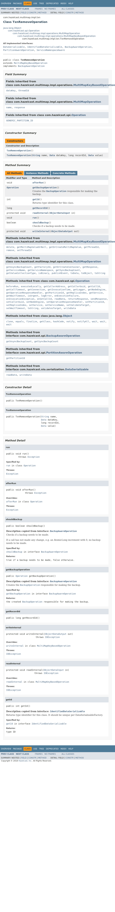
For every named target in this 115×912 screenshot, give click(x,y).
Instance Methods (37, 173)
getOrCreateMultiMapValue (65, 247)
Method (42, 13)
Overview (6, 3)
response (19, 107)
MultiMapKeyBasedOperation (30, 63)
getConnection (36, 289)
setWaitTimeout (15, 308)
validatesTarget (51, 308)
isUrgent (33, 295)
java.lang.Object (12, 28)
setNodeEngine (35, 302)
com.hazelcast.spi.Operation (24, 30)
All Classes (68, 9)
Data (52, 155)
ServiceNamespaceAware (51, 50)
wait (94, 321)
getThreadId (91, 247)
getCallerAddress (54, 286)
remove (10, 250)
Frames (39, 9)
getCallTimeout (15, 289)
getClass (45, 321)
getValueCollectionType (21, 273)
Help (70, 3)
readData (59, 299)
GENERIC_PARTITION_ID (19, 120)
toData (75, 273)
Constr (32, 13)
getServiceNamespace (40, 270)
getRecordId (40, 208)
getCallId (94, 286)
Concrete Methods (64, 173)
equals (20, 321)
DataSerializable (14, 47)
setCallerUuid (15, 302)
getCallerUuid (76, 286)
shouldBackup (41, 222)
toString (100, 273)
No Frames (50, 9)
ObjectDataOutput (62, 231)
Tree (41, 3)
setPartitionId (94, 302)
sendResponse (99, 299)
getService (96, 292)
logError (46, 295)
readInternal (41, 213)
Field (23, 13)
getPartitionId (54, 292)
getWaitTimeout (15, 295)
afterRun (38, 182)
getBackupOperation (45, 187)
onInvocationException (20, 299)
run (35, 217)
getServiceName (15, 270)
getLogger (79, 289)
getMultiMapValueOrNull (31, 247)
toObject (86, 273)
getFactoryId (42, 267)
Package (17, 3)
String (36, 155)
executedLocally (31, 286)
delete (10, 247)
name (9, 107)
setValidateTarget (77, 305)
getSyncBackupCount (68, 270)
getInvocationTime (59, 289)
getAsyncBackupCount (19, 267)
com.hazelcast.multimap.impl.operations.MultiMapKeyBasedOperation (56, 36)
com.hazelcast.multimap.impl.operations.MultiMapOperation (46, 33)
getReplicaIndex (76, 292)
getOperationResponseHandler (24, 292)
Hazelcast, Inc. (25, 761)
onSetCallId (44, 299)
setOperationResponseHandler (64, 302)
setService (35, 305)
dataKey (11, 90)
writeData (70, 308)
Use (35, 3)
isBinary (43, 273)
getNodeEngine (96, 289)
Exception (34, 457)
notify (70, 321)
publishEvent (60, 273)
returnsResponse (78, 299)
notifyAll (83, 321)
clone (9, 321)
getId (36, 199)
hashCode (58, 321)
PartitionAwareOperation (18, 50)
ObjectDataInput (60, 213)
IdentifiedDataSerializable (44, 47)
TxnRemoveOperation (19, 150)
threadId (23, 90)
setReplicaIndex (16, 305)
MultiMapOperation (87, 101)
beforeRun (12, 286)
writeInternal (41, 231)
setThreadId (24, 250)
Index (64, 3)
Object (67, 315)
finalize (31, 321)
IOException (52, 637)
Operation (78, 115)
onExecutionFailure (66, 295)
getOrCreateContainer (66, 267)
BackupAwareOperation (78, 47)
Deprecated (52, 3)
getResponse (89, 267)
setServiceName (54, 305)
